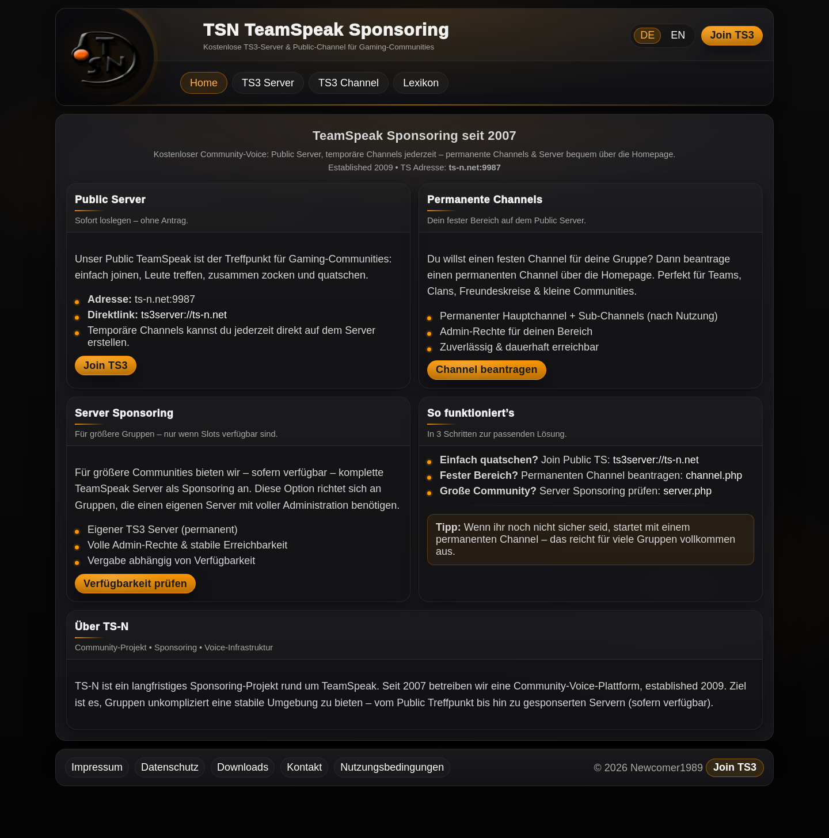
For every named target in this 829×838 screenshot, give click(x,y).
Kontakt (304, 767)
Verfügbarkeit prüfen (135, 583)
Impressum (97, 767)
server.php (687, 491)
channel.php (714, 475)
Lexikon (421, 83)
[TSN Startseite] (101, 61)
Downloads (242, 767)
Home (204, 83)
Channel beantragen (487, 369)
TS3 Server (268, 83)
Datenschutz (170, 767)
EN (678, 35)
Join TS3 (732, 35)
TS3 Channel (348, 83)
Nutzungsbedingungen (392, 767)
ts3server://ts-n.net (184, 315)
